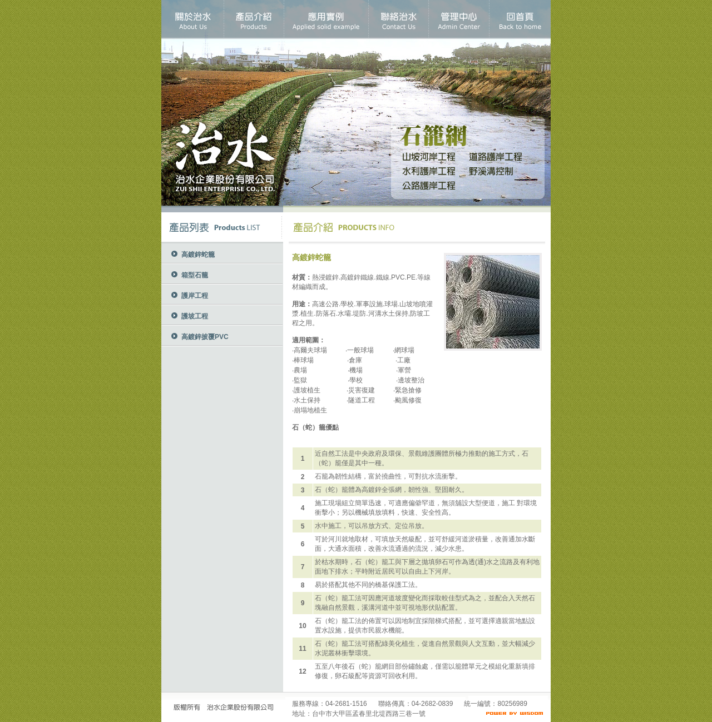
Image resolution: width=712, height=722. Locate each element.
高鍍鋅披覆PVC (205, 337)
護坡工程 (194, 316)
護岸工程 (194, 296)
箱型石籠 (194, 275)
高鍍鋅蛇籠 (198, 254)
